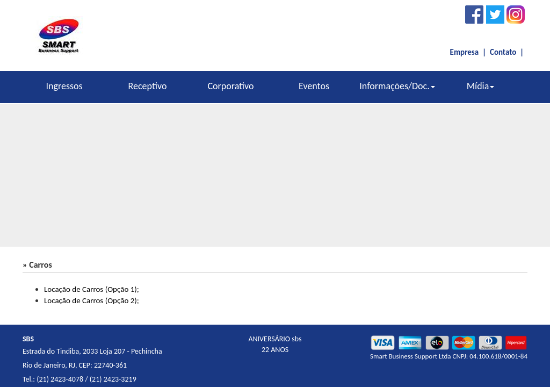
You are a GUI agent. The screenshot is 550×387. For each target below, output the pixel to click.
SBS (28, 338)
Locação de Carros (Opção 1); (91, 289)
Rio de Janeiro (44, 365)
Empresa (464, 52)
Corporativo (230, 86)
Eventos (314, 86)
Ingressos (64, 86)
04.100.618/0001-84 (498, 356)
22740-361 (110, 365)
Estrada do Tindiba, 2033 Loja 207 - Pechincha (92, 351)
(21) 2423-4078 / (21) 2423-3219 (86, 379)
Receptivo (147, 86)
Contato (503, 52)
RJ (72, 365)
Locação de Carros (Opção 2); (91, 300)
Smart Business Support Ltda (410, 356)
